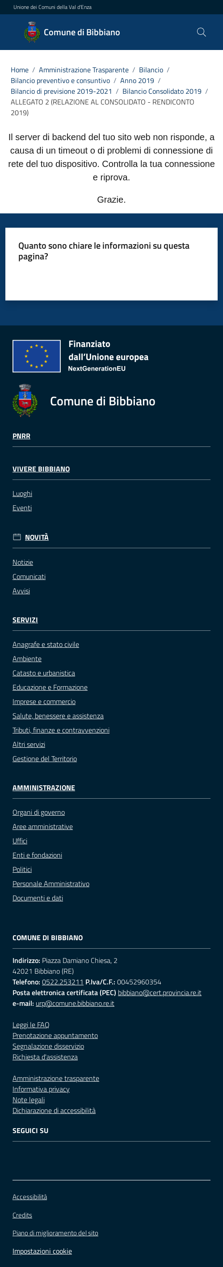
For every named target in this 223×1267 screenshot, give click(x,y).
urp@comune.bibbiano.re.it (75, 1003)
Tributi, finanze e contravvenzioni (61, 730)
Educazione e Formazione (50, 687)
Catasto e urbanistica (44, 672)
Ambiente (27, 658)
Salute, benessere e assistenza (58, 715)
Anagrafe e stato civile (46, 644)
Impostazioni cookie (42, 1251)
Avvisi (21, 590)
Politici (22, 869)
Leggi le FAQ (31, 1024)
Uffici (20, 840)
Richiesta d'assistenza (45, 1056)
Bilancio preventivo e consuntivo (60, 80)
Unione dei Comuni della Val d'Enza (52, 7)
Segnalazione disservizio (48, 1046)
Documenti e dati (38, 897)
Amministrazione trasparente (56, 1078)
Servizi (25, 620)
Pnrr (21, 436)
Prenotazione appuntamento (55, 1035)
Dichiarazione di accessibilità (54, 1110)
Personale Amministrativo (51, 883)
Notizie (23, 562)
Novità (37, 537)
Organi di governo (39, 812)
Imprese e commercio (44, 701)
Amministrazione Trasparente (84, 69)
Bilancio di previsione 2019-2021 (61, 91)
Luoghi (22, 493)
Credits (22, 1215)
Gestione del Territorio (45, 758)
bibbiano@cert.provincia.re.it (160, 992)
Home (20, 69)
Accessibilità (30, 1197)
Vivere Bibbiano (41, 469)
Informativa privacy (41, 1089)
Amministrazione (44, 788)
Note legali (29, 1099)
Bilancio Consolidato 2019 (162, 91)
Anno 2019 (137, 80)
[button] (202, 32)
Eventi (22, 507)
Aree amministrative (43, 826)
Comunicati (29, 576)
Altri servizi (29, 744)
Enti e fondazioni (37, 855)
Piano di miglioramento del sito (55, 1233)
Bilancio (151, 69)
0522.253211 (63, 981)
